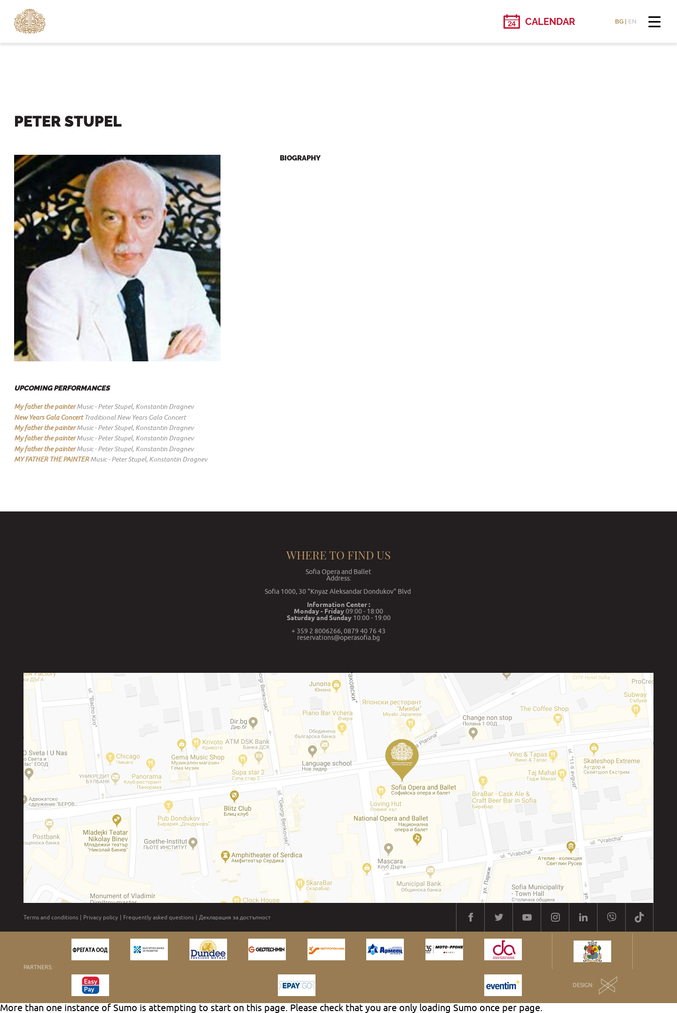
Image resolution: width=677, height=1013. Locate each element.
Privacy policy (100, 917)
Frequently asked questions (158, 917)
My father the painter (44, 406)
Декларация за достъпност (235, 917)
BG (619, 21)
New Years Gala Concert (48, 417)
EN (632, 21)
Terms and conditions (51, 917)
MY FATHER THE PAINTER (51, 459)
